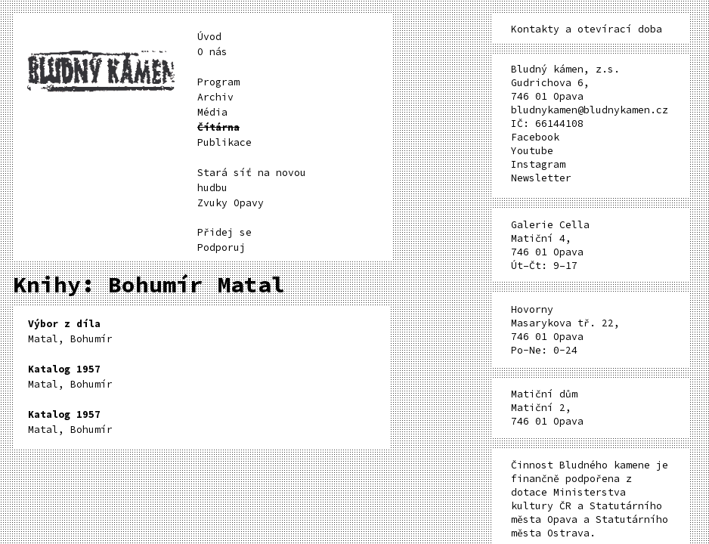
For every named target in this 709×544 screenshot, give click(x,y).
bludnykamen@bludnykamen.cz (589, 110)
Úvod (209, 36)
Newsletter (541, 178)
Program (218, 82)
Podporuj (221, 247)
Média (212, 112)
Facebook (535, 137)
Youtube (532, 150)
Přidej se (224, 232)
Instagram (538, 164)
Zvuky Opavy (230, 202)
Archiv (215, 97)
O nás (212, 51)
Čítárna (218, 127)
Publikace (224, 142)
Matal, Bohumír (70, 331)
